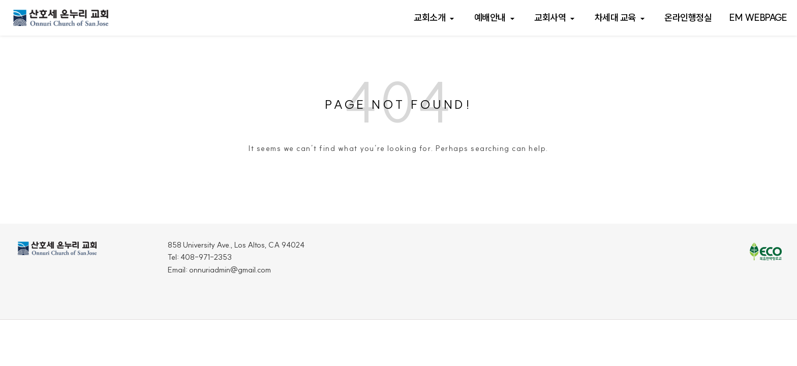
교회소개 (429, 17)
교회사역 (550, 17)
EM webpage (758, 17)
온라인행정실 (688, 17)
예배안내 (490, 17)
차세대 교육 (615, 17)
